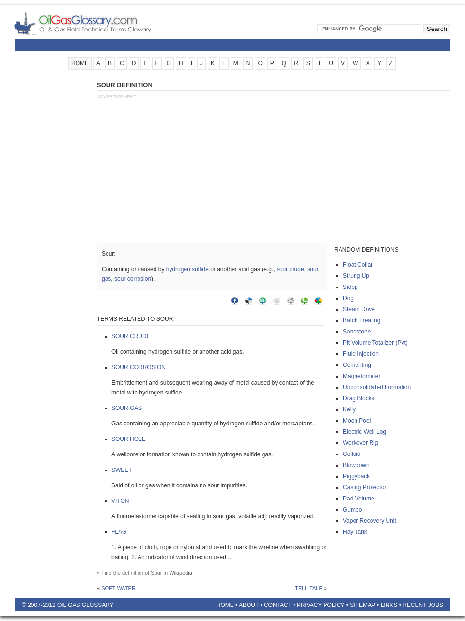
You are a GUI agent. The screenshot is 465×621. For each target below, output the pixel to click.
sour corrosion (132, 278)
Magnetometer (361, 376)
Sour (156, 573)
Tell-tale (309, 588)
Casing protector (364, 487)
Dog (348, 298)
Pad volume (358, 498)
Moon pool (357, 420)
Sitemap (362, 605)
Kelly (349, 409)
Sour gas (126, 408)
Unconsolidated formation (377, 387)
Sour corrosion (138, 367)
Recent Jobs (423, 605)
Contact (278, 605)
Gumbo (352, 509)
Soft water (118, 588)
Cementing (357, 365)
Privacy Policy (321, 605)
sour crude (290, 269)
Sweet (121, 470)
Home (225, 605)
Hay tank (355, 532)
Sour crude (131, 336)
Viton (120, 501)
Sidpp (350, 287)
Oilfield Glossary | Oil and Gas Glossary (94, 23)
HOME (80, 63)
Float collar (357, 264)
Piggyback (356, 476)
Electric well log (364, 431)
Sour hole (128, 439)
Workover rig (360, 442)
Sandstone (357, 331)
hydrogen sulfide (187, 269)
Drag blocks (358, 398)
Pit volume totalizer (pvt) (375, 342)
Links (389, 605)
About (249, 605)
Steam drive (359, 309)
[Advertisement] (53, 226)
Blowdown (356, 465)
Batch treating (361, 320)
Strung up (356, 276)
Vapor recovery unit (369, 520)
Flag (118, 532)
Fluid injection (361, 353)
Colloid (352, 454)
